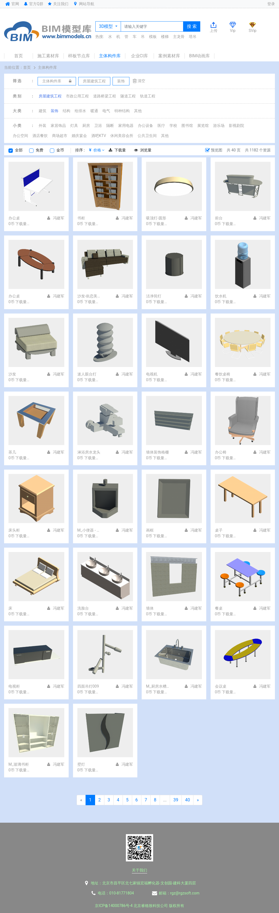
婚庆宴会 (79, 135)
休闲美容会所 (121, 135)
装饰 (54, 111)
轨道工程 (147, 96)
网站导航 (83, 4)
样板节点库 (79, 55)
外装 (42, 125)
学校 (173, 125)
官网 (11, 4)
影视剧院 (236, 125)
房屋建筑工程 (50, 96)
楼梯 (165, 36)
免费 (39, 150)
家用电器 (126, 125)
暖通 (94, 111)
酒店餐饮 (40, 135)
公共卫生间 (147, 135)
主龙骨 (178, 36)
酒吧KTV (98, 135)
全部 (19, 150)
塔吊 (192, 36)
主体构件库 (110, 55)
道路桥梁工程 (104, 96)
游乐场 (219, 125)
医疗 (161, 125)
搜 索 (192, 26)
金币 (60, 150)
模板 (153, 36)
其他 (138, 111)
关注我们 (57, 4)
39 (175, 799)
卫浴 (98, 125)
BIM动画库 (199, 55)
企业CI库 (139, 55)
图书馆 (187, 125)
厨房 (86, 125)
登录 (271, 4)
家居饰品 (58, 125)
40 (187, 799)
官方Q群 (33, 4)
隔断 (110, 125)
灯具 (74, 125)
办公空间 (20, 135)
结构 (66, 111)
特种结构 (122, 111)
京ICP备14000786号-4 (113, 905)
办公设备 (145, 125)
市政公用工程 (77, 96)
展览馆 (203, 125)
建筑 (42, 111)
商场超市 (59, 135)
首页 (18, 55)
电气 (106, 111)
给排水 (80, 111)
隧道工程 (128, 96)
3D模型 (106, 26)
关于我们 (139, 870)
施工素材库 (48, 55)
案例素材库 (169, 55)
